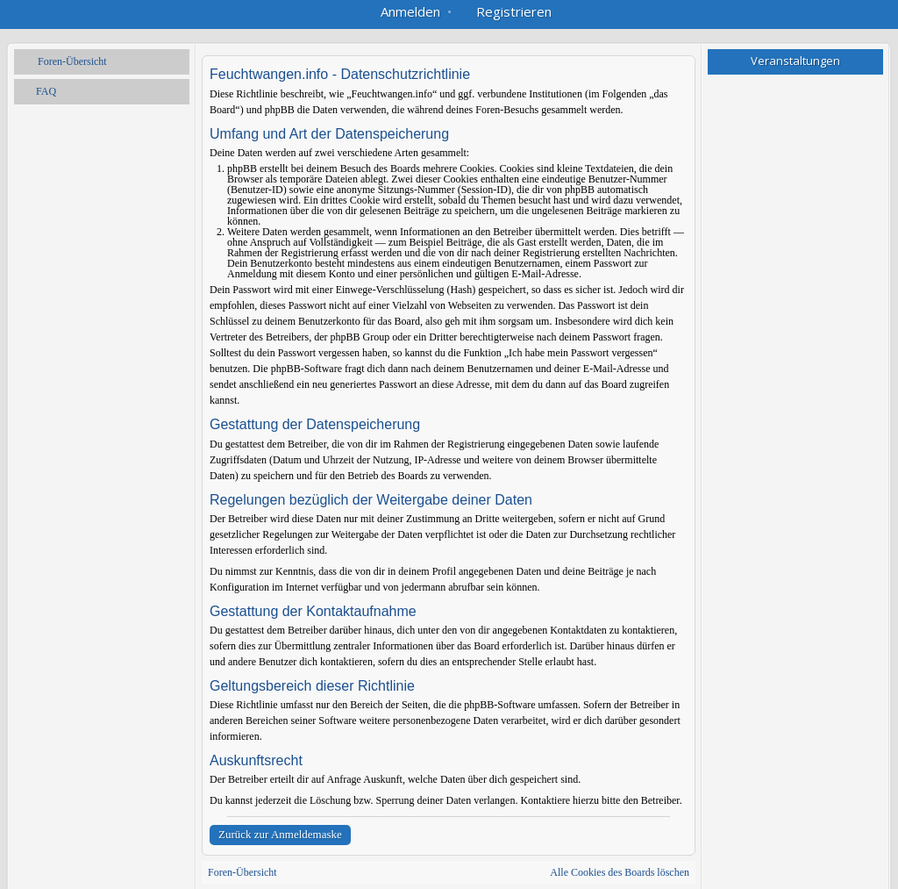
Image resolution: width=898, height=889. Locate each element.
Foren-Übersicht (72, 61)
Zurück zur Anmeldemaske (280, 834)
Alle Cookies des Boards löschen (619, 872)
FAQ (46, 91)
